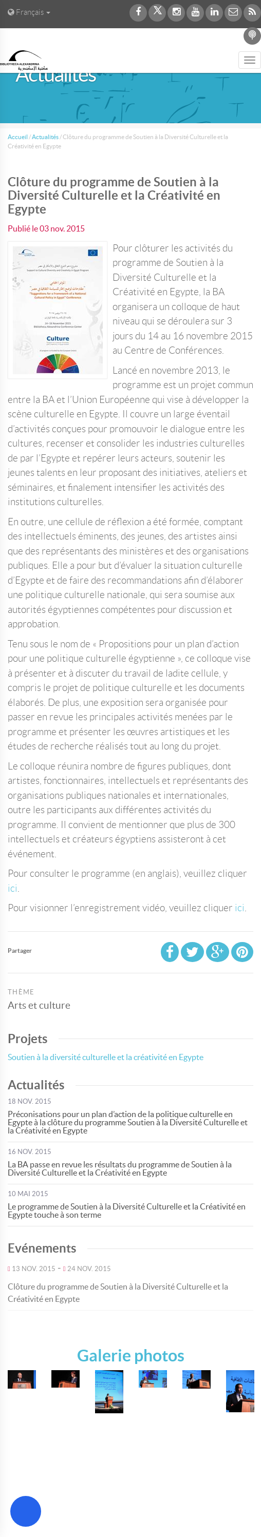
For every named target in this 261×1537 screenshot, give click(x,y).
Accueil (18, 136)
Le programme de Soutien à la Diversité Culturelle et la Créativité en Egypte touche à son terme (127, 1210)
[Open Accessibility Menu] (25, 1511)
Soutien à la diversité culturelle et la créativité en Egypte (105, 1057)
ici (12, 888)
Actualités (45, 136)
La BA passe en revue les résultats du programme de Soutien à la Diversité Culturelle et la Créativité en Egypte (120, 1168)
